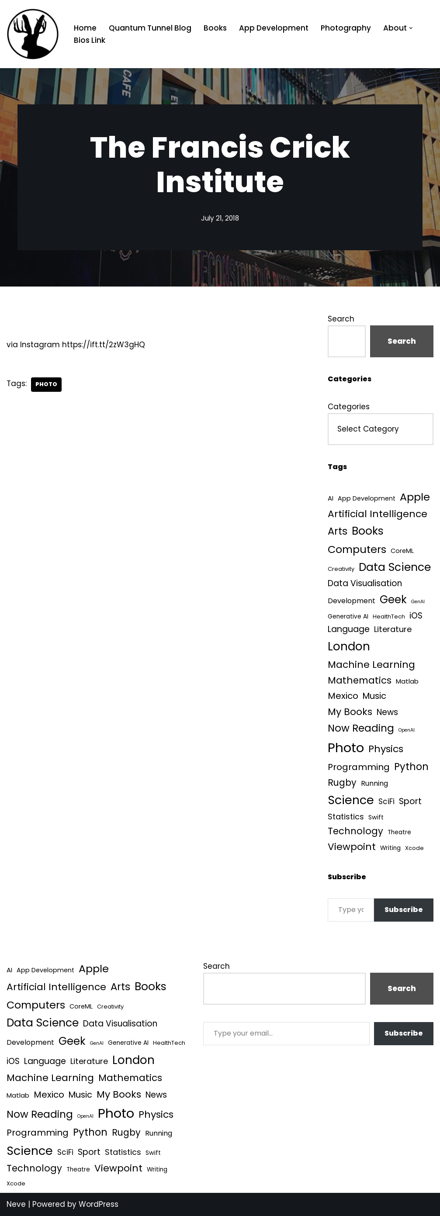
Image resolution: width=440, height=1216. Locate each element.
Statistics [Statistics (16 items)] (346, 816)
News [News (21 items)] (387, 712)
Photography (346, 28)
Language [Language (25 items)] (349, 629)
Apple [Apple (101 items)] (415, 497)
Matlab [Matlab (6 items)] (407, 681)
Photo (46, 384)
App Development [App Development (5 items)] (366, 498)
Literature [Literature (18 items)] (393, 629)
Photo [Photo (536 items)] (346, 748)
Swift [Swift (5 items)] (376, 817)
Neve (16, 1204)
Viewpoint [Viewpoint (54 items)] (352, 846)
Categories (349, 406)
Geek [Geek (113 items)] (393, 599)
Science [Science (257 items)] (351, 800)
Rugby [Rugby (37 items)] (342, 782)
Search (341, 319)
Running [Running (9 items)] (374, 783)
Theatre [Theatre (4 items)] (399, 832)
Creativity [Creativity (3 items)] (341, 569)
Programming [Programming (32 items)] (359, 767)
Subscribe (404, 910)
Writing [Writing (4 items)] (390, 848)
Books (215, 28)
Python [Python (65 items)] (411, 767)
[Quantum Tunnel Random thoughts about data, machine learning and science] (33, 34)
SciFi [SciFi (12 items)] (386, 801)
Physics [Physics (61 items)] (385, 749)
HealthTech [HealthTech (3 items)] (389, 616)
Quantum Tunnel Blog (150, 28)
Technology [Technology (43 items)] (355, 831)
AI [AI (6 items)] (330, 498)
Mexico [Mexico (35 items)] (343, 696)
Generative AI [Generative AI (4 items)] (348, 616)
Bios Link (89, 40)
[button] (411, 28)
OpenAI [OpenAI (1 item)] (406, 730)
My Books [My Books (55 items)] (350, 712)
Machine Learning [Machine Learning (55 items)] (371, 664)
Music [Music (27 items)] (374, 696)
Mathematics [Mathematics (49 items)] (359, 680)
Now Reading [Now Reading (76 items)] (361, 728)
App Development (273, 28)
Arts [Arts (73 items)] (337, 531)
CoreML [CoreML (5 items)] (402, 550)
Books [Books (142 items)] (368, 531)
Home (85, 28)
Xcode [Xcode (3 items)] (414, 848)
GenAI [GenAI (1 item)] (418, 601)
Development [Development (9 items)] (351, 601)
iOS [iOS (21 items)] (416, 616)
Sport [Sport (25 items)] (410, 801)
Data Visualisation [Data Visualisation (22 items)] (365, 583)
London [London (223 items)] (349, 646)
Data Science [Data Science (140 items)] (395, 567)
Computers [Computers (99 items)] (357, 549)
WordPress (98, 1204)
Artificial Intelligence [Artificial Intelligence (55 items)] (377, 514)
